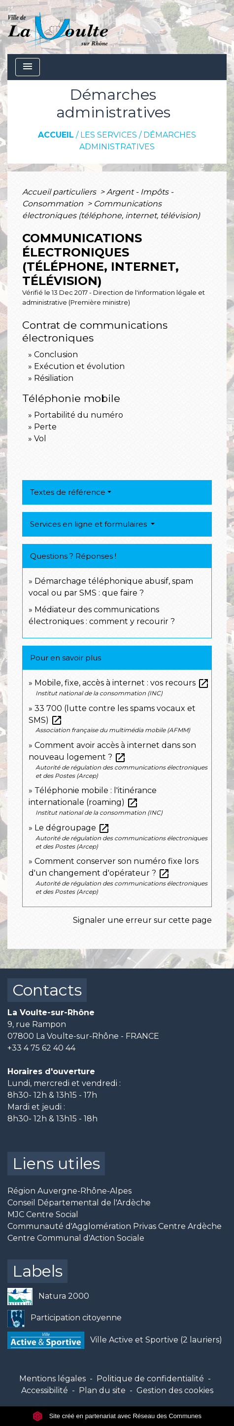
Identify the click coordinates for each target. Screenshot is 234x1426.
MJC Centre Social (42, 1214)
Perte (45, 426)
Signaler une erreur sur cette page (142, 920)
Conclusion (56, 354)
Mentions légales (52, 1378)
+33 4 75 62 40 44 (41, 1048)
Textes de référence (67, 492)
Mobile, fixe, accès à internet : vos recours (121, 682)
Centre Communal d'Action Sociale (75, 1238)
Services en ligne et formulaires (89, 524)
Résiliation (53, 378)
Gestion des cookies (174, 1390)
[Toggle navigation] (27, 67)
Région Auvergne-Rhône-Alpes (69, 1191)
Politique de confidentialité (150, 1378)
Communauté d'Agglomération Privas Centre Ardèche (114, 1226)
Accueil (56, 135)
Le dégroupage (72, 827)
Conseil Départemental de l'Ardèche (79, 1202)
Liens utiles (56, 1163)
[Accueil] (58, 27)
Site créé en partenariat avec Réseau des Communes (117, 1416)
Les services (108, 135)
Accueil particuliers (60, 192)
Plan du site (102, 1390)
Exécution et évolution (79, 366)
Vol (40, 438)
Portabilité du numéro (78, 415)
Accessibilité (44, 1390)
